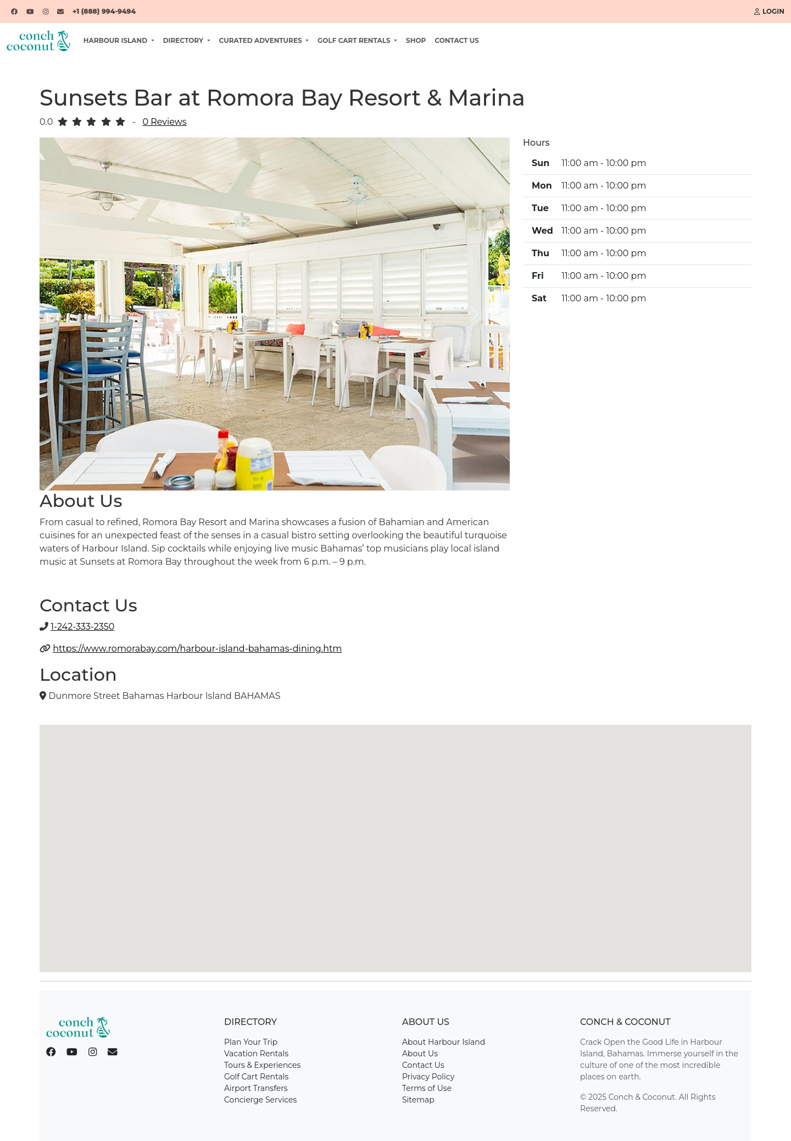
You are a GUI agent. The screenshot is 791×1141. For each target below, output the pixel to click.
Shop (416, 40)
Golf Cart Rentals (256, 1077)
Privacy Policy (428, 1077)
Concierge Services (260, 1100)
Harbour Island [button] (116, 40)
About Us (420, 1054)
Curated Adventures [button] (261, 40)
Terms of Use (427, 1088)
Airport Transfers (256, 1088)
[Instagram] (45, 11)
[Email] (60, 11)
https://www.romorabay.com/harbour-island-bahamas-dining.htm (197, 648)
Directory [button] (184, 40)
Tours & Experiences (262, 1065)
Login (769, 11)
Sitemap (418, 1100)
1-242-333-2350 (82, 626)
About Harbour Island (443, 1042)
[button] (75, 313)
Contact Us (457, 40)
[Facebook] (14, 11)
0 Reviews (164, 122)
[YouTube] (30, 11)
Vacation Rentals (256, 1054)
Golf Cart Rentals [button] (354, 40)
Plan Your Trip (250, 1042)
